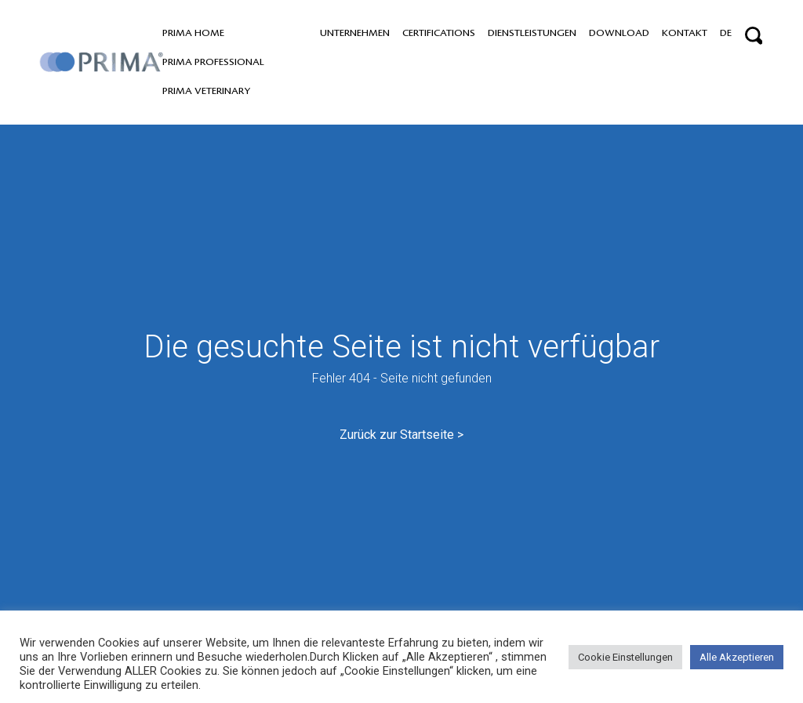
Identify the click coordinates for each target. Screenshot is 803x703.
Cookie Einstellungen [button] (625, 657)
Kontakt (684, 33)
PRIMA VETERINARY (206, 91)
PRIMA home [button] (193, 33)
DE (726, 33)
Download (619, 33)
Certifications (438, 33)
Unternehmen (355, 33)
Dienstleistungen (532, 33)
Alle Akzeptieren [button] (736, 657)
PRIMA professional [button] (213, 62)
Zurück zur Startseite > (401, 434)
